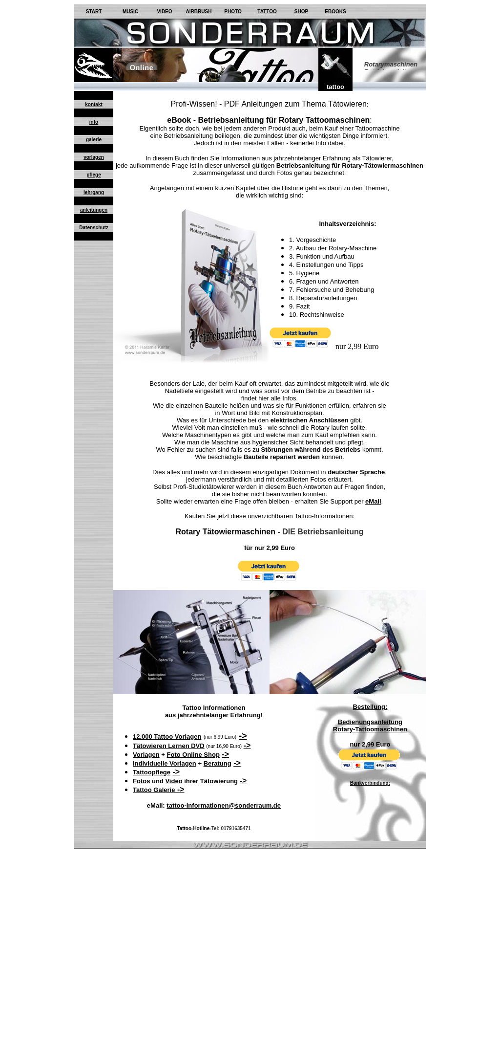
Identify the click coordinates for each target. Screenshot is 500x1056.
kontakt (94, 104)
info (93, 122)
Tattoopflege (151, 772)
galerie (94, 139)
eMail (373, 501)
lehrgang (93, 192)
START (94, 11)
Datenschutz (93, 227)
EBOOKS (335, 11)
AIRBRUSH (199, 11)
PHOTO (232, 11)
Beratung (217, 763)
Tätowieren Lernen (162, 745)
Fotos (141, 781)
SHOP (301, 11)
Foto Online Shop (193, 754)
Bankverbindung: (370, 783)
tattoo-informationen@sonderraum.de (224, 805)
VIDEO (164, 11)
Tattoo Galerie (154, 789)
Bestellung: (370, 706)
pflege (93, 174)
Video (173, 781)
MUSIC (130, 11)
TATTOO (266, 11)
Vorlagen (146, 754)
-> (243, 736)
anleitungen (93, 210)
